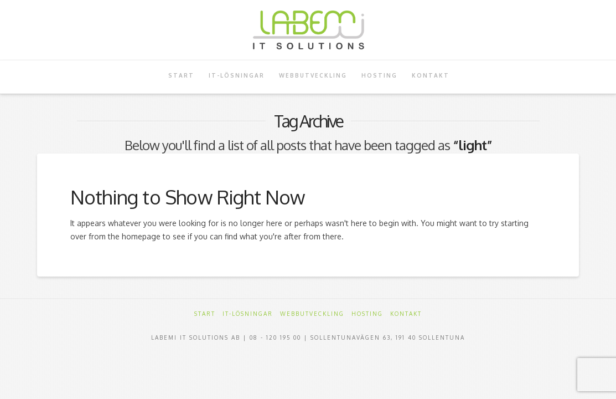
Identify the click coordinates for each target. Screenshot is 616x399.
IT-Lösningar (247, 313)
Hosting (367, 313)
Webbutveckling (312, 313)
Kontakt (406, 313)
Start (204, 313)
